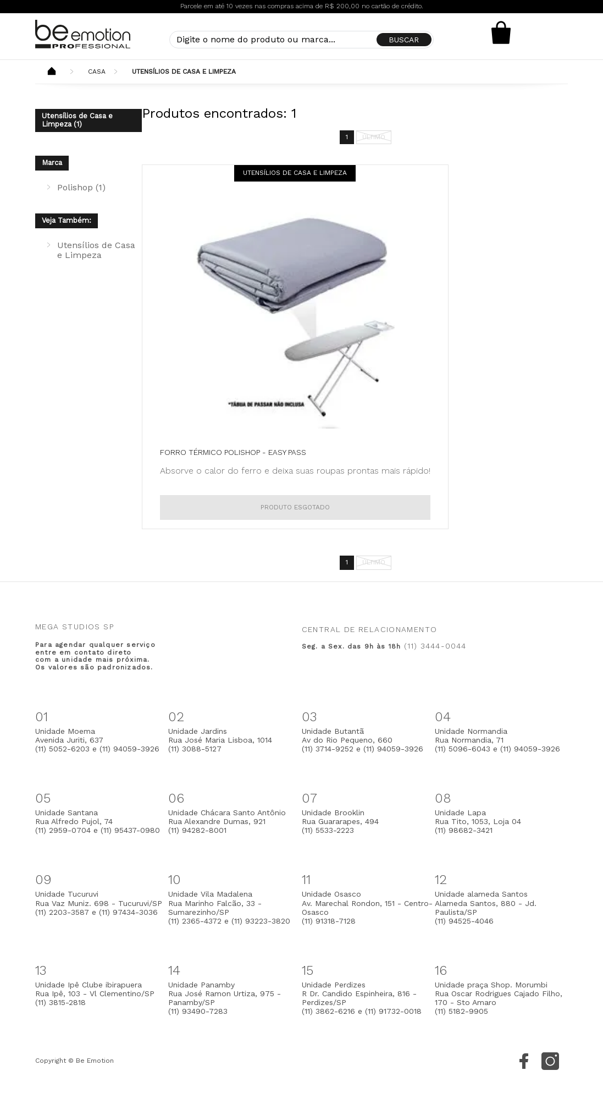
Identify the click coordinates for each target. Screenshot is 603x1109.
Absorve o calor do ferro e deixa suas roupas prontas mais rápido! (295, 470)
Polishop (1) (81, 187)
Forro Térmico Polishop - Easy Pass (233, 452)
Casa (97, 71)
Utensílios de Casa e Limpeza (184, 71)
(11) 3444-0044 (435, 645)
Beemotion (51, 72)
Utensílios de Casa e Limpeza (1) (77, 120)
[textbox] (301, 39)
